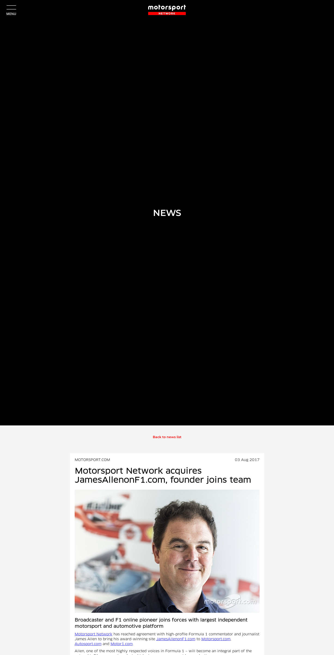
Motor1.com (121, 644)
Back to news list (167, 437)
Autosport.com (88, 644)
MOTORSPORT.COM (92, 460)
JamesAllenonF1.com (175, 639)
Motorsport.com (215, 639)
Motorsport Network (93, 634)
